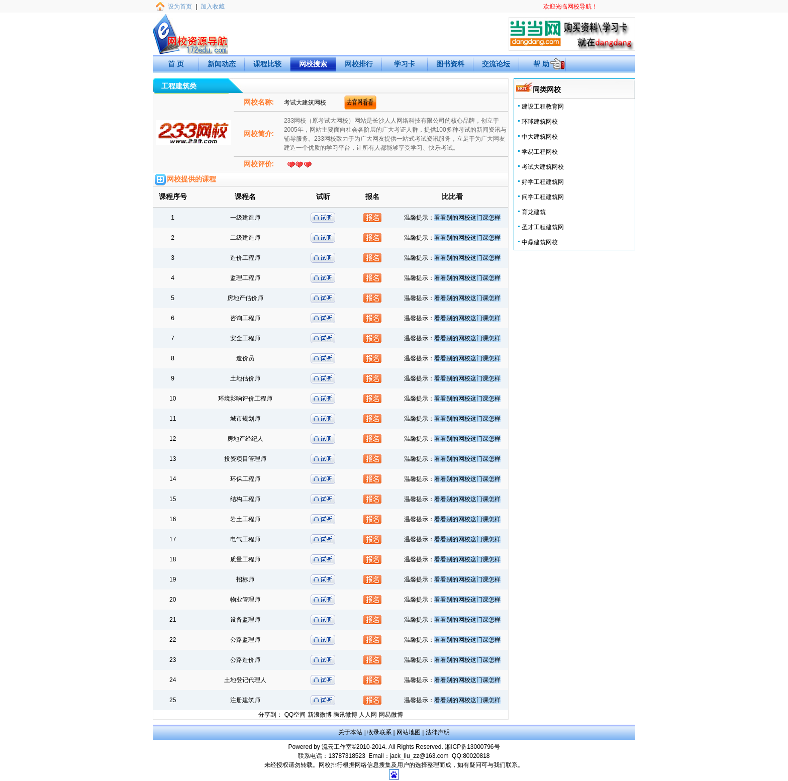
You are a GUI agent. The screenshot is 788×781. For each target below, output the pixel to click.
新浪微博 (320, 714)
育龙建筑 (534, 212)
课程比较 (267, 64)
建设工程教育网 (543, 106)
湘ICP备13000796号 (472, 746)
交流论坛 (496, 64)
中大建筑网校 (540, 136)
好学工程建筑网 (543, 181)
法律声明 (438, 732)
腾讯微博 (345, 714)
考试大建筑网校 (543, 166)
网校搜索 (313, 64)
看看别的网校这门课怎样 (467, 217)
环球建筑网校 (540, 121)
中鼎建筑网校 (540, 242)
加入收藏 (213, 6)
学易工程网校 (540, 151)
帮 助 (541, 64)
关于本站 (350, 732)
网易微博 (391, 714)
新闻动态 (222, 64)
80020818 (476, 755)
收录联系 (379, 732)
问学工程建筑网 (543, 197)
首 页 (176, 64)
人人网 (368, 714)
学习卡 (404, 64)
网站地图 (409, 732)
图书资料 (450, 64)
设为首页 (180, 6)
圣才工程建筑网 (543, 227)
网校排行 (359, 64)
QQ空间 (295, 714)
